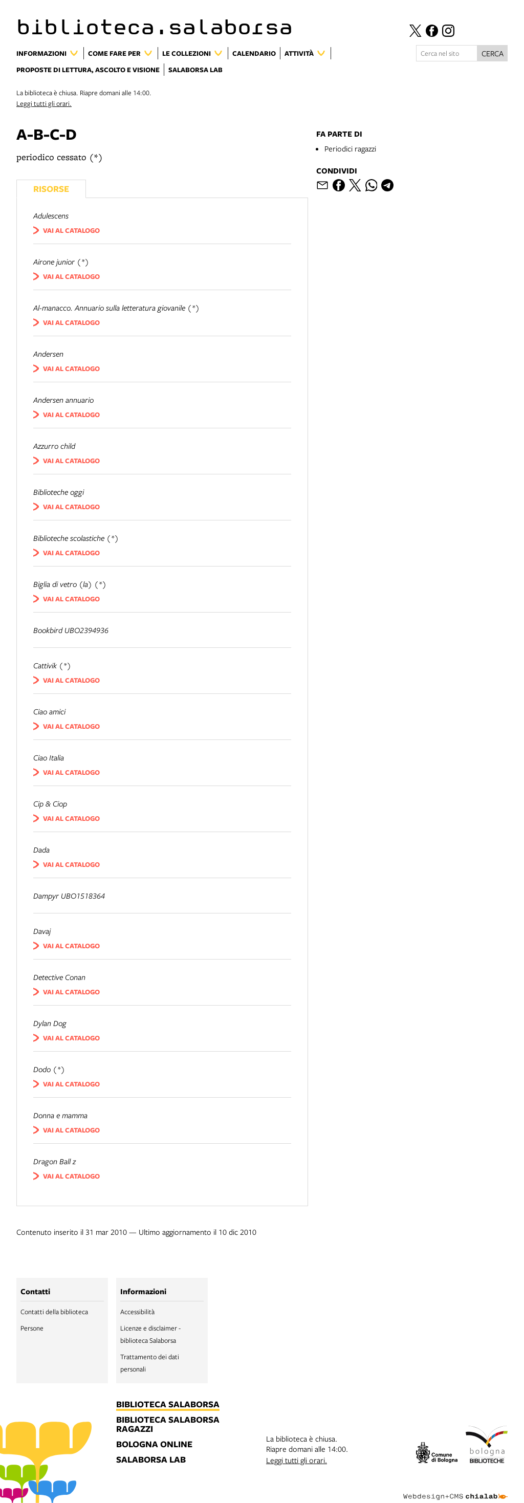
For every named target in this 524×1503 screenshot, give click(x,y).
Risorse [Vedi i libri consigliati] (51, 188)
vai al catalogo (71, 230)
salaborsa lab (151, 1460)
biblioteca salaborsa (168, 1405)
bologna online (154, 1445)
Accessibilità (137, 1311)
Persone (31, 1328)
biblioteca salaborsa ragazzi (168, 1424)
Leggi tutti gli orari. (44, 103)
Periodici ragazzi (350, 148)
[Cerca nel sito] (446, 53)
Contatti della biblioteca (54, 1311)
